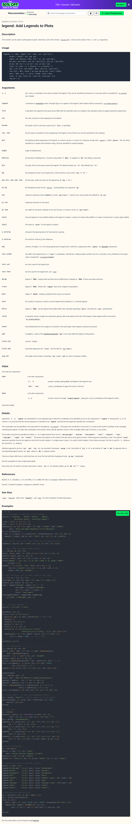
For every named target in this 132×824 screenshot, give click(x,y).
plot (4, 498)
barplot (12, 498)
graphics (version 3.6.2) (12, 21)
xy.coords (122, 93)
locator (64, 40)
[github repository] (96, 13)
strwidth (43, 257)
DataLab (36, 820)
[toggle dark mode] (90, 13)
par (64, 349)
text (54, 272)
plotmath (105, 247)
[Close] (128, 4)
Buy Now (121, 5)
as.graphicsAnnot (110, 103)
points (102, 140)
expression (40, 103)
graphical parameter (51, 334)
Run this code (122, 513)
